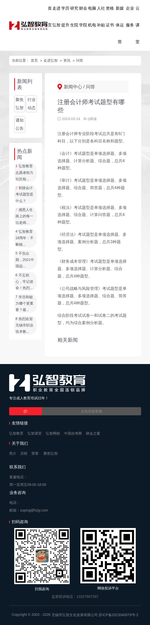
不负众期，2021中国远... (25, 259)
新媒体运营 (120, 25)
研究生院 (74, 16)
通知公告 (20, 124)
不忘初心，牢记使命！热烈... (24, 281)
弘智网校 (53, 433)
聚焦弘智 (20, 103)
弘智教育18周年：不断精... (25, 237)
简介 (12, 453)
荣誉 (35, 453)
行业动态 (31, 103)
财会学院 (83, 16)
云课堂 (138, 25)
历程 (23, 453)
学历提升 (65, 16)
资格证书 (110, 16)
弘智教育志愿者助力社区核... (24, 172)
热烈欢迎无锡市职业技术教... (24, 325)
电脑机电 (92, 16)
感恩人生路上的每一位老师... (24, 216)
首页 (50, 16)
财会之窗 (93, 433)
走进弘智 (56, 16)
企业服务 (130, 16)
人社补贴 (101, 16)
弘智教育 (16, 433)
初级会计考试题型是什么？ (24, 194)
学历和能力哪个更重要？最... (24, 303)
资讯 (66, 60)
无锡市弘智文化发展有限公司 (75, 615)
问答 (79, 60)
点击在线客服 (91, 411)
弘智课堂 (34, 433)
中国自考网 (73, 433)
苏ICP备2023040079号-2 (118, 615)
